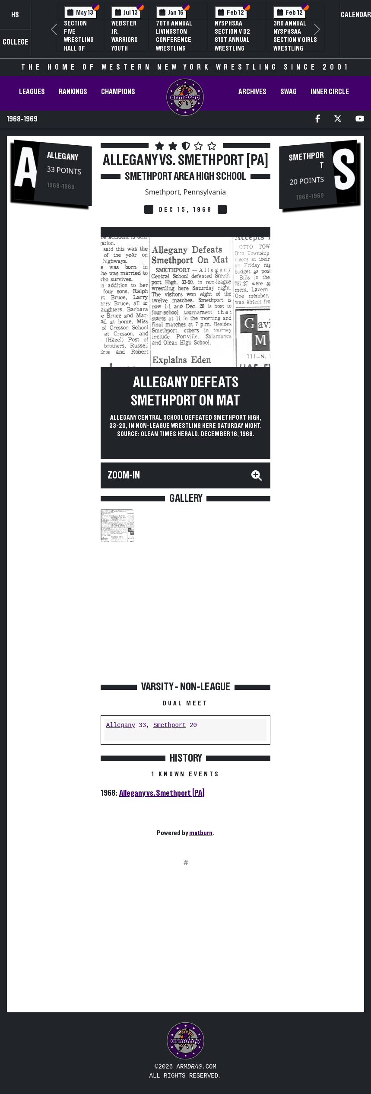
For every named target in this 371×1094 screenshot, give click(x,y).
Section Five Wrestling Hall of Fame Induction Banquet (79, 48)
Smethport (169, 725)
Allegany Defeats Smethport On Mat (185, 391)
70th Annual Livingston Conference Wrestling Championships (178, 40)
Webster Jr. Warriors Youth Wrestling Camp (126, 44)
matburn (200, 832)
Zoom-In (124, 475)
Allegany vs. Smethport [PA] (161, 793)
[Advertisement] (53, 360)
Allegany (62, 156)
